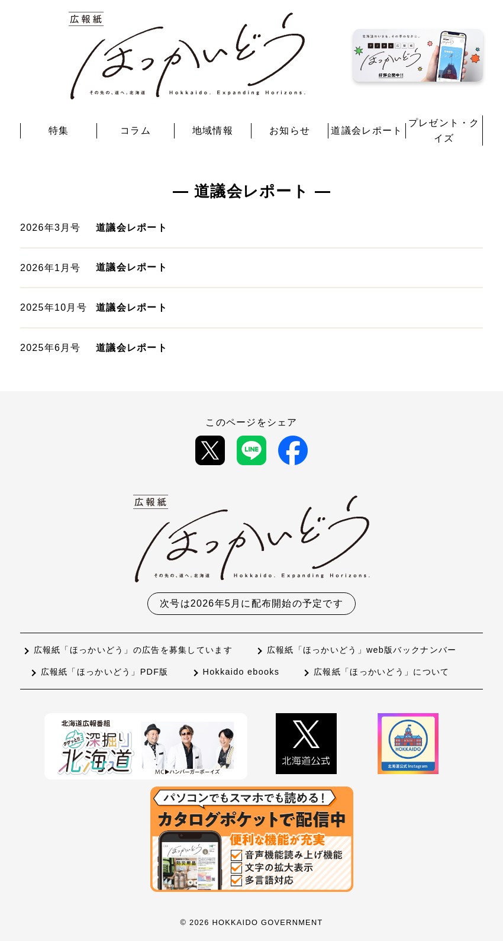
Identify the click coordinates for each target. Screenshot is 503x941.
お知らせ (289, 130)
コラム (135, 130)
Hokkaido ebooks (241, 671)
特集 (59, 130)
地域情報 (212, 130)
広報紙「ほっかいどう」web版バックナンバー (362, 650)
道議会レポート (366, 130)
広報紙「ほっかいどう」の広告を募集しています (133, 650)
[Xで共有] (210, 450)
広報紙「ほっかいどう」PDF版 (105, 671)
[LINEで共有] (251, 450)
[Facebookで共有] (293, 450)
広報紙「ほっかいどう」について (381, 671)
